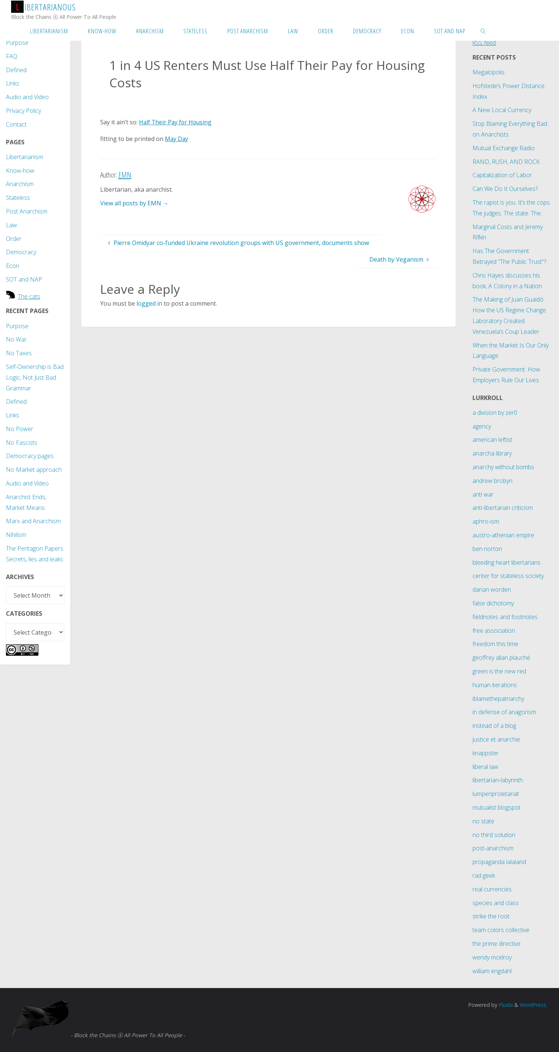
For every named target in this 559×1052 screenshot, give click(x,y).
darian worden (491, 589)
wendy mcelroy (492, 957)
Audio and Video (27, 97)
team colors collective (500, 930)
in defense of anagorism (504, 712)
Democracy (21, 252)
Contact (16, 124)
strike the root (490, 916)
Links (12, 83)
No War (16, 339)
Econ (12, 266)
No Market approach (34, 469)
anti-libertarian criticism (502, 508)
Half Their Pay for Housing (176, 122)
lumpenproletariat (495, 794)
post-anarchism (493, 848)
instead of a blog (494, 726)
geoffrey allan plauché (501, 657)
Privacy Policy (23, 111)
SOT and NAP (24, 279)
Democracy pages (30, 456)
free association (493, 630)
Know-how (20, 171)
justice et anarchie (496, 739)
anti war (483, 494)
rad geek (483, 875)
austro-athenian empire (503, 535)
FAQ (11, 56)
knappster (485, 753)
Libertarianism (24, 157)
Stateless (18, 198)
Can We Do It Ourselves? (505, 189)
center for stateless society (508, 576)
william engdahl (492, 971)
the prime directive (496, 944)
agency (481, 426)
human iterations (494, 685)
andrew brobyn (492, 481)
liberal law (485, 767)
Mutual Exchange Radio (503, 148)
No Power (19, 429)
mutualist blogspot (496, 807)
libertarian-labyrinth (497, 780)
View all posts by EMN (134, 203)
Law (11, 225)
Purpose (17, 42)
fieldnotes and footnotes (505, 617)
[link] (483, 30)
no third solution (493, 835)
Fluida (504, 1004)
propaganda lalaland (499, 862)
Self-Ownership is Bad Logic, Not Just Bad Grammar (35, 377)
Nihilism (16, 535)
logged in (149, 303)
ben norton (487, 549)
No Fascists (21, 442)
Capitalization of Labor (502, 175)
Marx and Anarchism (33, 521)
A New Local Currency (501, 110)
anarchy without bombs (503, 467)
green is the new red (499, 671)
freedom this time (495, 644)
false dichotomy (493, 603)
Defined (16, 70)
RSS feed (484, 42)
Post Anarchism (26, 211)
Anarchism (20, 184)
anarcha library (492, 453)
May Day (177, 139)
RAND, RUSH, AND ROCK (506, 162)
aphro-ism (485, 521)
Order (13, 239)
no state (483, 821)
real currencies (492, 889)
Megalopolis (488, 72)
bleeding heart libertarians (506, 562)
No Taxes (19, 353)
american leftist (492, 440)
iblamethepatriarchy (498, 699)
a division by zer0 (494, 413)
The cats (29, 296)
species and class (495, 903)
